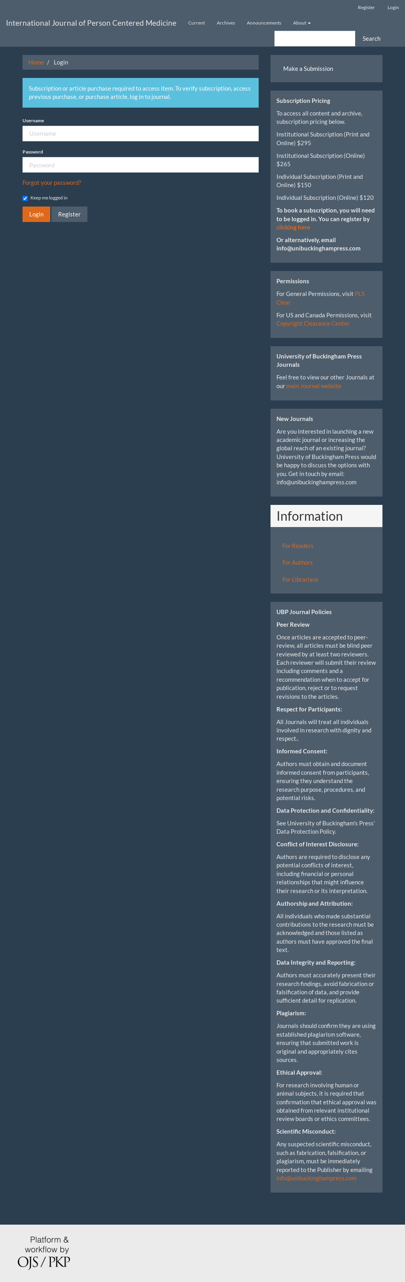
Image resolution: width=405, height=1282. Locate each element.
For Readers (298, 545)
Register (366, 7)
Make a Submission (308, 68)
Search (371, 38)
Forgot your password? (52, 182)
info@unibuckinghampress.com (316, 1177)
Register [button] (69, 214)
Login (393, 7)
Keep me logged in (45, 198)
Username (33, 120)
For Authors (297, 562)
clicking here (293, 227)
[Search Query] (314, 38)
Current (196, 23)
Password (33, 152)
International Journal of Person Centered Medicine (91, 22)
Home (36, 62)
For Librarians (300, 579)
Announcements (264, 23)
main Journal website (313, 385)
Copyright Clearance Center (313, 323)
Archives (226, 23)
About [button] (302, 23)
